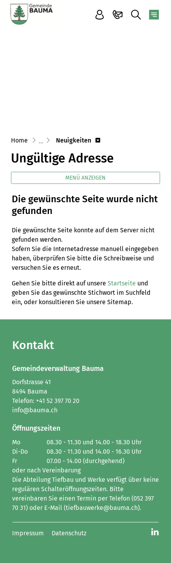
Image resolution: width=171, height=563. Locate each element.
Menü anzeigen (85, 178)
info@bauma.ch (35, 410)
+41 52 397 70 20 (57, 400)
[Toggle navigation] (154, 15)
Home (19, 140)
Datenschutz (69, 533)
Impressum (28, 533)
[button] (78, 140)
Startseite (122, 283)
